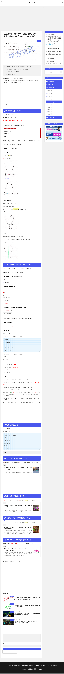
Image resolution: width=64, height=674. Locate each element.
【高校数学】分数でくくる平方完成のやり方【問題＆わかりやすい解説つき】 (18, 506)
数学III (50, 114)
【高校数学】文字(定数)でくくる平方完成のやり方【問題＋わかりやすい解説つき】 (18, 528)
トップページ (10, 665)
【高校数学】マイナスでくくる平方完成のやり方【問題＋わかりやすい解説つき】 (18, 468)
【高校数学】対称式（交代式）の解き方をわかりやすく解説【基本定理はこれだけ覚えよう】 (27, 598)
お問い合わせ (37, 665)
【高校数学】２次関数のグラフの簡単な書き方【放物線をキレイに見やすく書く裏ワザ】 (18, 549)
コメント (4, 632)
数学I (17, 7)
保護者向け (50, 84)
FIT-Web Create (29, 669)
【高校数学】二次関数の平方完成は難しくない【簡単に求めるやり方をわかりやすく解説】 (33, 7)
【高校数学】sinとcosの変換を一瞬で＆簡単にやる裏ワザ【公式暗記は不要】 (27, 606)
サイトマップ (54, 665)
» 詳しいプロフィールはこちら (51, 44)
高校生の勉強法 (7, 7)
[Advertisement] (32, 19)
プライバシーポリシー (45, 665)
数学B (50, 113)
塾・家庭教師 (50, 81)
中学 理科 (49, 96)
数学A (50, 111)
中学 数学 (49, 93)
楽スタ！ (32, 2)
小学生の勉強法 (50, 117)
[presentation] (10, 133)
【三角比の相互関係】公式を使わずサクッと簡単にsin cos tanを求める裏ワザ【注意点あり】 (27, 614)
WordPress (40, 669)
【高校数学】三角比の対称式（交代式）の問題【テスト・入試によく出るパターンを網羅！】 (27, 621)
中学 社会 (49, 99)
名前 (3, 643)
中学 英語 (49, 90)
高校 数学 (13, 7)
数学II (50, 109)
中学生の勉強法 (50, 87)
